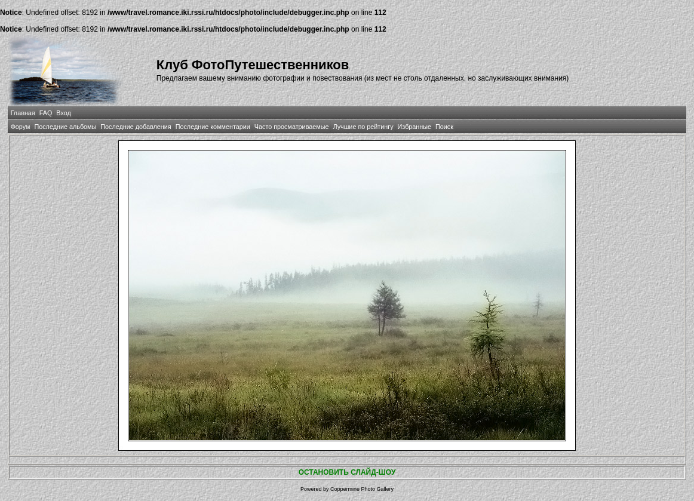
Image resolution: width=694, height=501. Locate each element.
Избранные (414, 126)
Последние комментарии (213, 126)
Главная (23, 112)
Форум (20, 126)
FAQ (46, 112)
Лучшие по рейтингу (363, 126)
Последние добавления (135, 126)
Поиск (444, 126)
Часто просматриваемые (291, 126)
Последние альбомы (65, 126)
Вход (63, 112)
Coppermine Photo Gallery (362, 489)
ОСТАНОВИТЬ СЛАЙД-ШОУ (347, 472)
